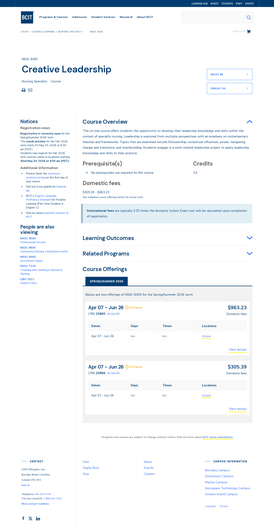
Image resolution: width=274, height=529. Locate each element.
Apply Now (91, 468)
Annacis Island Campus (221, 494)
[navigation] (31, 17)
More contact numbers (35, 503)
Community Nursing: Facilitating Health (44, 249)
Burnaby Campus (217, 470)
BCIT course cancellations (218, 437)
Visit (86, 462)
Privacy (224, 506)
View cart (239, 31)
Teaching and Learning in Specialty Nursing (41, 270)
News (148, 462)
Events (149, 468)
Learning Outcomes (108, 238)
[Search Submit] (249, 17)
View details (238, 349)
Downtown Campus (219, 476)
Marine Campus (216, 482)
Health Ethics (28, 281)
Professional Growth (33, 240)
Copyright (210, 506)
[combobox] (217, 17)
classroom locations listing (43, 175)
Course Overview (105, 121)
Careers (149, 474)
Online (206, 336)
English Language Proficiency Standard (41, 198)
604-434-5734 (43, 494)
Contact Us (218, 88)
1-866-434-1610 (52, 498)
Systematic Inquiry (31, 259)
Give (86, 474)
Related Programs (106, 253)
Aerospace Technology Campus (227, 488)
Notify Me (217, 74)
